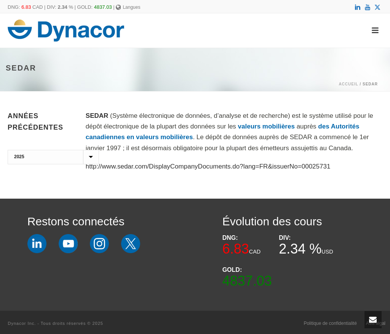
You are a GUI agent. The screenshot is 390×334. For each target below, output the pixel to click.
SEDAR (97, 115)
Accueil (348, 84)
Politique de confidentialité (330, 323)
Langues (128, 7)
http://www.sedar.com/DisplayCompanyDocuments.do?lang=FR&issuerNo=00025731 (208, 166)
